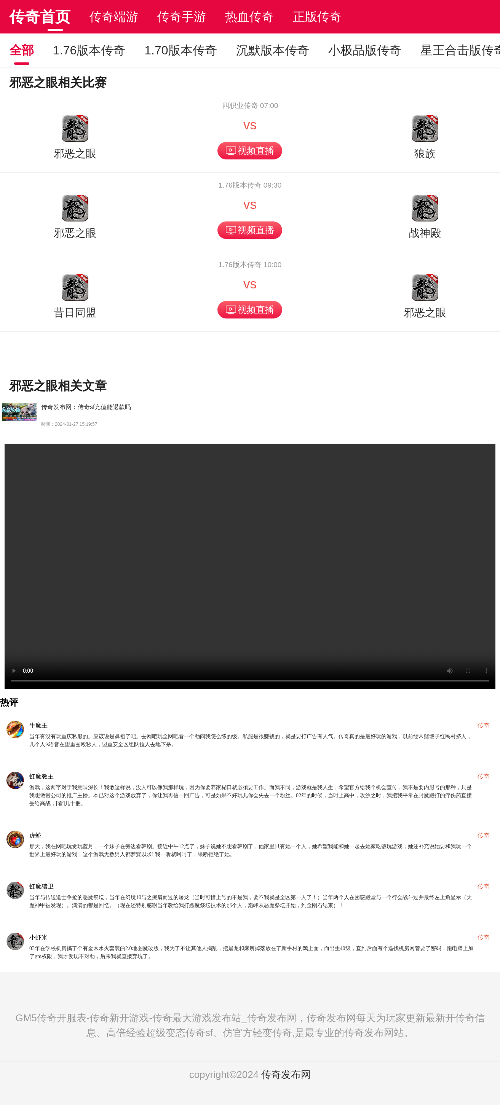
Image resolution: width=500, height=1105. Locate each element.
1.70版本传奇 (180, 50)
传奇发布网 (286, 1074)
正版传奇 (317, 17)
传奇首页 (40, 16)
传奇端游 (113, 17)
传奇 (484, 725)
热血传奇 (249, 17)
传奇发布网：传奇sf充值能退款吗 (86, 407)
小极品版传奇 (364, 50)
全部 (22, 50)
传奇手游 (181, 17)
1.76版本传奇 (89, 50)
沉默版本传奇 (272, 50)
